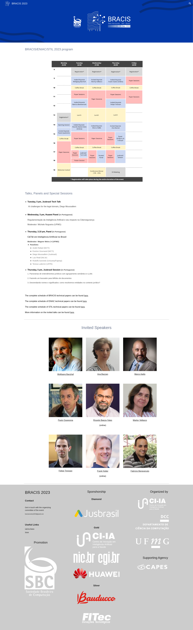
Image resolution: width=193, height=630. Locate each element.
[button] (190, 4)
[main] (96, 49)
